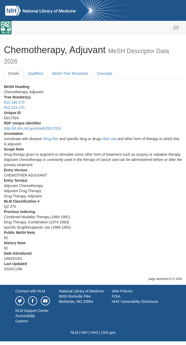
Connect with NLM (30, 291)
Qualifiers (35, 73)
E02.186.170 (14, 102)
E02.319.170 (14, 107)
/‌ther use (109, 139)
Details (13, 73)
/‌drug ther (50, 139)
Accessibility (25, 316)
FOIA (116, 296)
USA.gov (108, 332)
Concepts (104, 73)
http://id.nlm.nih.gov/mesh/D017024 (32, 128)
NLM (74, 332)
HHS (94, 332)
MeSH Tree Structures (70, 73)
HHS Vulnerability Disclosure (135, 301)
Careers (21, 321)
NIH (84, 332)
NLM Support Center (32, 311)
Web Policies (122, 291)
